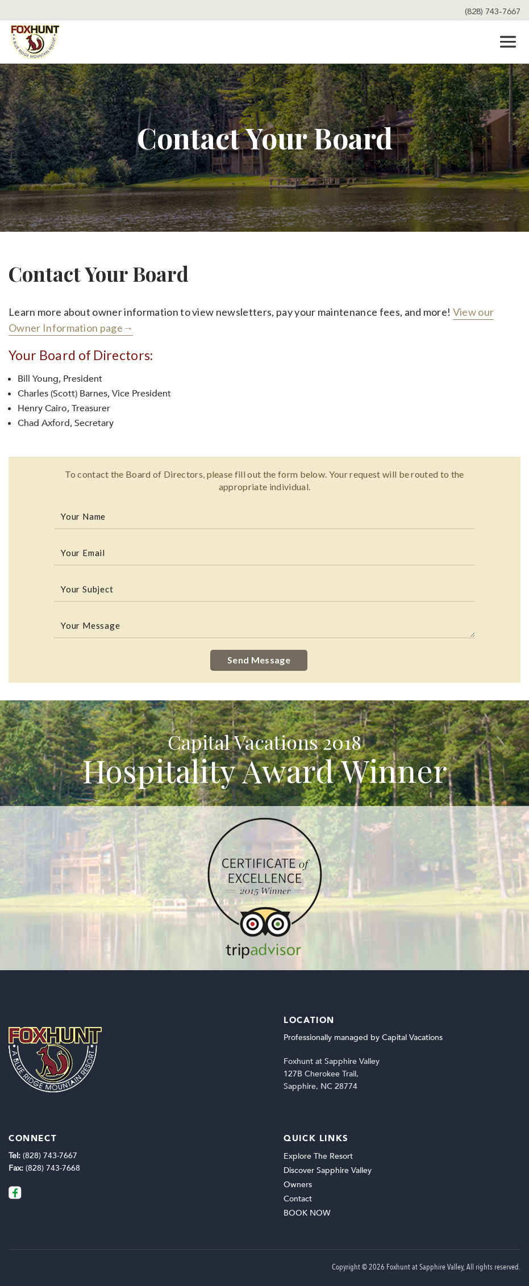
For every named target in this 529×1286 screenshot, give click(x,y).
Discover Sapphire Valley (328, 1170)
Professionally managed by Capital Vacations (363, 1037)
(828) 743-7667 (492, 11)
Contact (298, 1198)
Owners (298, 1184)
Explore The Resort (318, 1156)
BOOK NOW (307, 1213)
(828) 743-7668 (53, 1168)
